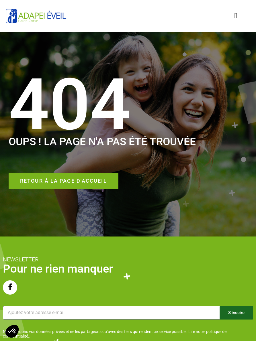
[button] (235, 16)
